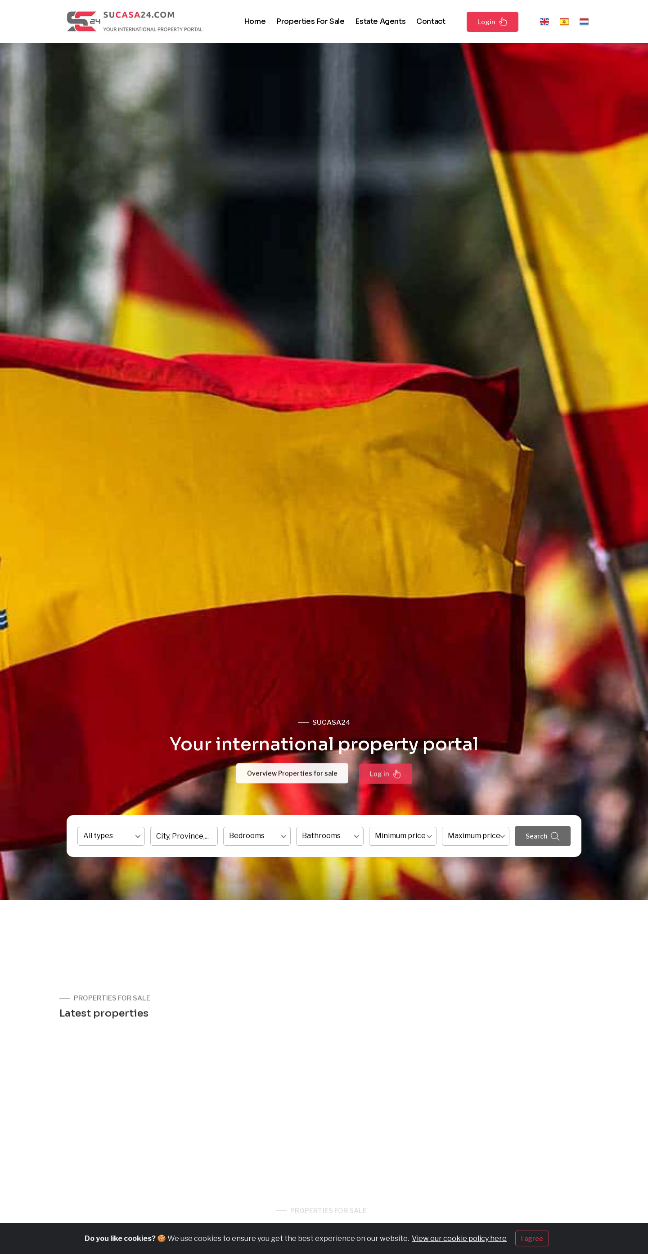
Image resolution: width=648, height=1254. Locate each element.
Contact (430, 21)
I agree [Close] (532, 1238)
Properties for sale (310, 21)
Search (543, 836)
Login (492, 21)
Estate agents (380, 21)
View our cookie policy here (459, 1238)
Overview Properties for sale (292, 776)
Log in (385, 777)
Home (255, 21)
